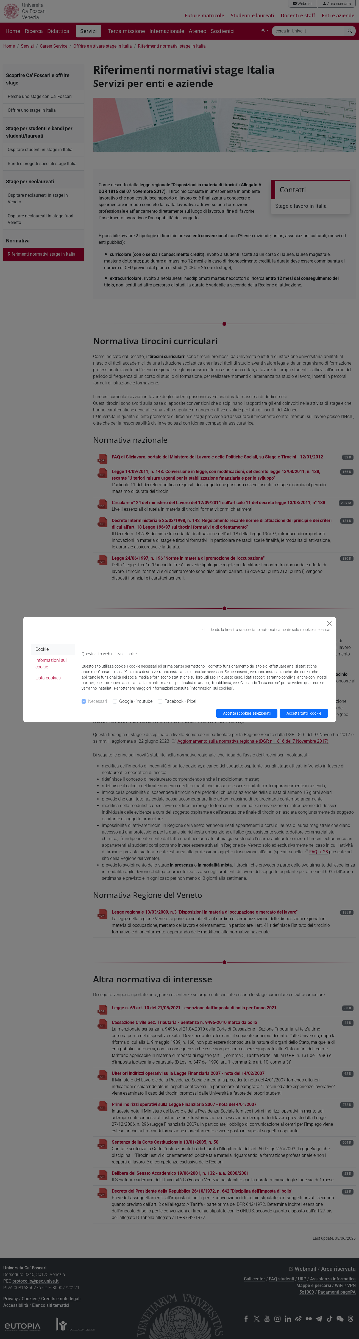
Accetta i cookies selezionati (247, 713)
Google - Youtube (135, 701)
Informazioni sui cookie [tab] (51, 664)
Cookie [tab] (42, 649)
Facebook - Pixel (180, 701)
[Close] (329, 623)
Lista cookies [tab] (48, 678)
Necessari (97, 701)
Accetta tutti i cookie (303, 713)
